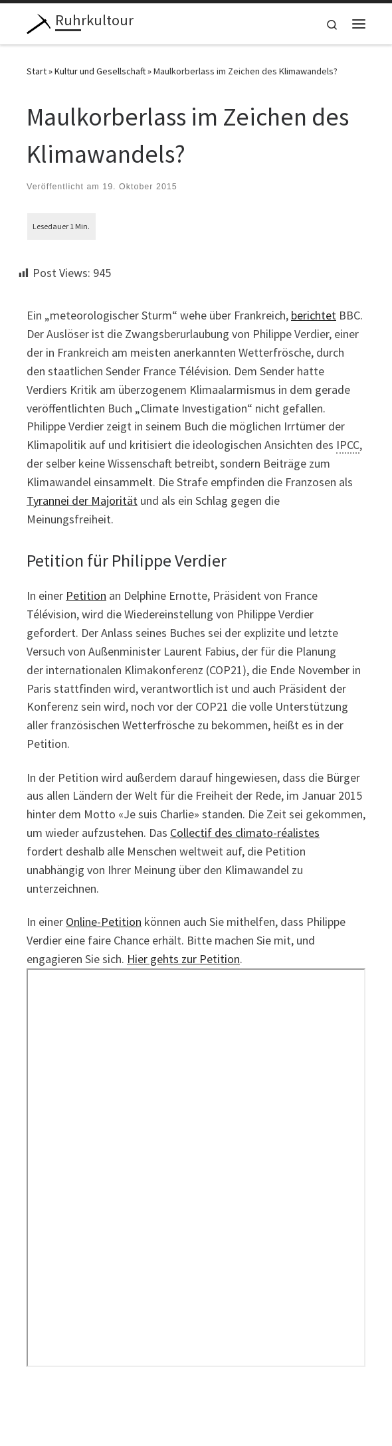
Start (37, 71)
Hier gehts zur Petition (183, 958)
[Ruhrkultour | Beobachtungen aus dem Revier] (38, 22)
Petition (86, 595)
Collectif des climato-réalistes (245, 832)
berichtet (313, 315)
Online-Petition (104, 921)
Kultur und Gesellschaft (100, 71)
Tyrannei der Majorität (82, 500)
